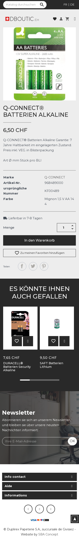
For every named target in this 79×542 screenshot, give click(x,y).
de (72, 4)
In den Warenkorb (39, 240)
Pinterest (44, 266)
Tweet (33, 266)
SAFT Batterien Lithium (51, 365)
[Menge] (63, 227)
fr (65, 4)
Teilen (22, 266)
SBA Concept (48, 534)
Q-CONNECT (54, 177)
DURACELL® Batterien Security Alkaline (17, 366)
